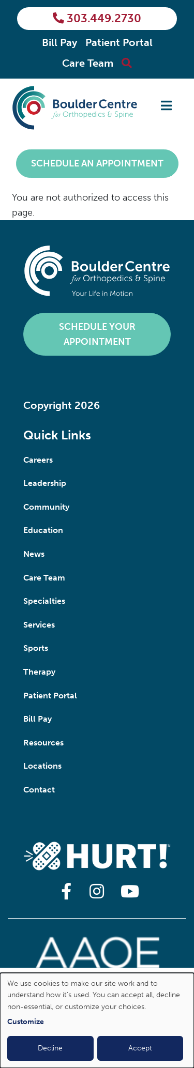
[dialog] (97, 1020)
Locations (42, 766)
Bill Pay (59, 42)
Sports (35, 648)
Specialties (44, 601)
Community (46, 507)
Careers (38, 460)
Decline (50, 1048)
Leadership (44, 483)
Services (39, 625)
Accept (140, 1048)
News (33, 554)
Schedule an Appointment (97, 163)
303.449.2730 (97, 18)
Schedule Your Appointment (97, 334)
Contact (39, 790)
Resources (43, 742)
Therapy (39, 672)
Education (43, 530)
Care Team (87, 63)
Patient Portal (119, 42)
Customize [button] (25, 1021)
